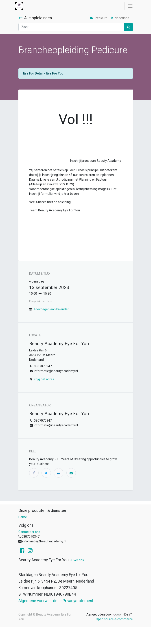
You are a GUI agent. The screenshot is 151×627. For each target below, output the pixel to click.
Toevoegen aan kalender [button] (51, 309)
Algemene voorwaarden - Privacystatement (55, 600)
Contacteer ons (29, 532)
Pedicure (98, 18)
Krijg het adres (44, 379)
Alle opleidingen (35, 18)
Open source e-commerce (114, 619)
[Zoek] (128, 27)
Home (22, 517)
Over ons (77, 560)
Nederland (120, 18)
